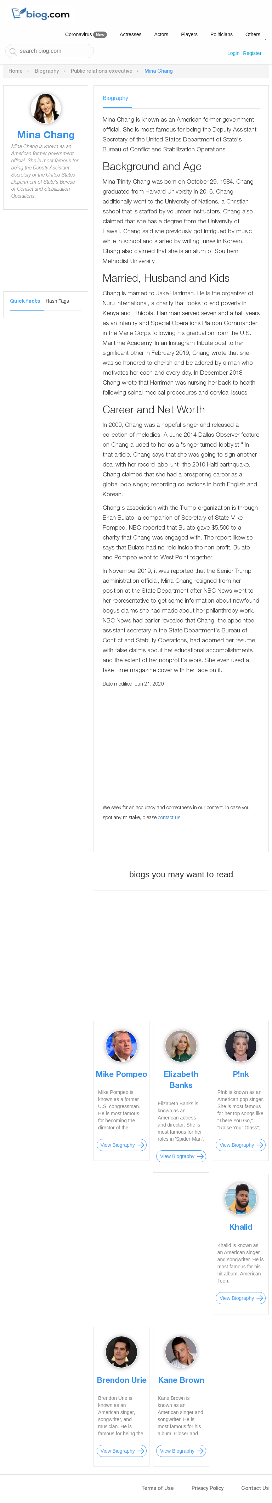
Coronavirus (86, 35)
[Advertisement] (45, 255)
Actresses (130, 34)
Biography (47, 71)
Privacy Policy (207, 1488)
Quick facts (25, 301)
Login (233, 53)
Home (15, 71)
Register (252, 53)
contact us (169, 818)
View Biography (118, 1145)
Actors (161, 34)
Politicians (221, 34)
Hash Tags (57, 301)
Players (189, 34)
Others (252, 34)
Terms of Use (157, 1488)
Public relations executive (101, 71)
